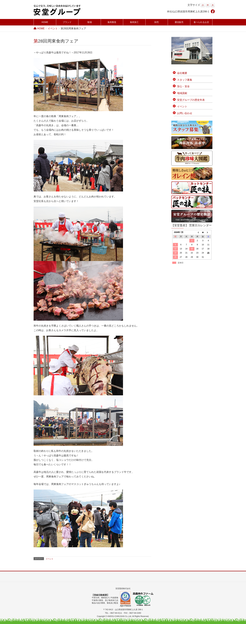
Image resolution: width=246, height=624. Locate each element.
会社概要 (182, 73)
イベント (49, 559)
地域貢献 (182, 93)
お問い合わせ (184, 113)
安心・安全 (183, 86)
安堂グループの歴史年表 (191, 100)
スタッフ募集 (184, 79)
